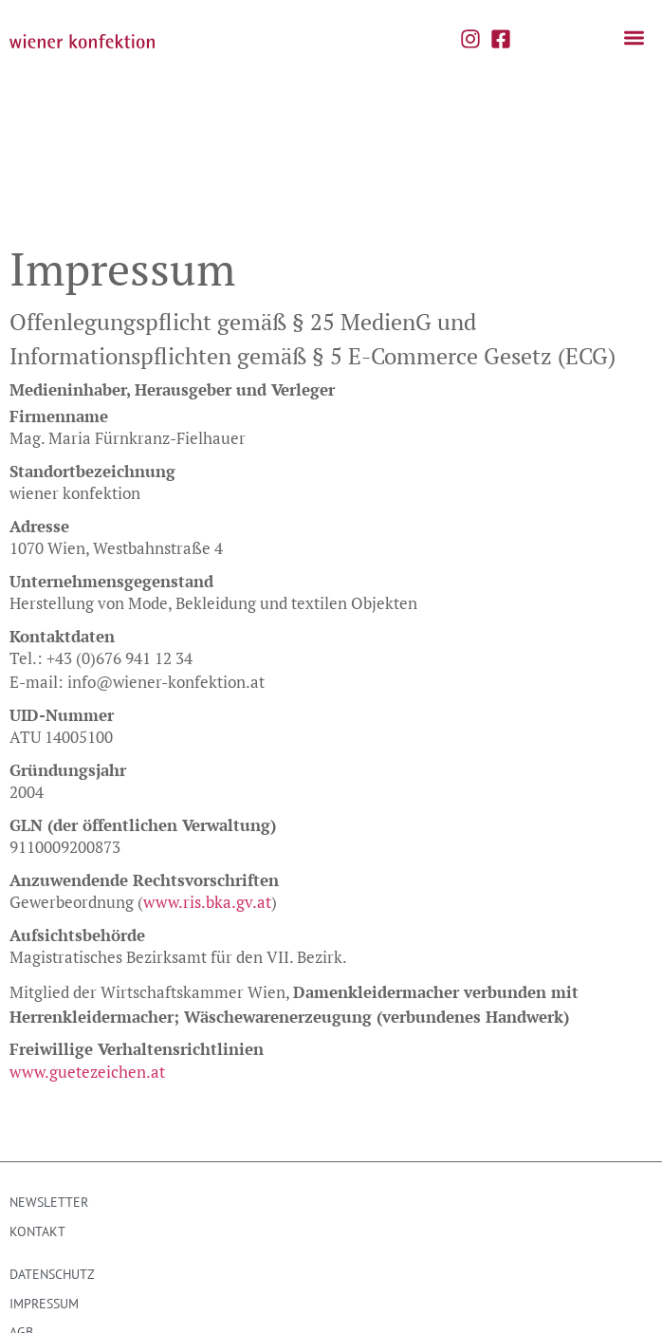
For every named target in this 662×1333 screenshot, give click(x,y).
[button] (635, 38)
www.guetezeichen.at (87, 978)
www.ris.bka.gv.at (207, 808)
